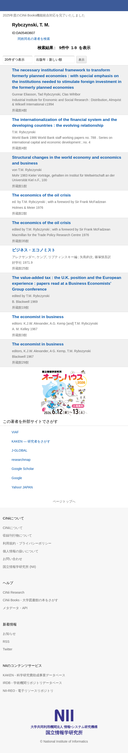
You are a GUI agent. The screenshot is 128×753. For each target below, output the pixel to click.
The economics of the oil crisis (41, 195)
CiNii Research (13, 592)
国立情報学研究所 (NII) (19, 567)
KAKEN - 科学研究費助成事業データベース (34, 675)
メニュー (122, 5)
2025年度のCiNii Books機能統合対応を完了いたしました (44, 15)
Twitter (7, 649)
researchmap (21, 460)
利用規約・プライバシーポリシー (27, 543)
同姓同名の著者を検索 (34, 39)
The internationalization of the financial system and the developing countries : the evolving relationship (64, 122)
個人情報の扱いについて (20, 551)
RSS (6, 641)
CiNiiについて (13, 528)
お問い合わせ (12, 559)
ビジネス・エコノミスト (33, 250)
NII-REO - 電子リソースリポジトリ (28, 691)
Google (17, 478)
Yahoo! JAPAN (22, 487)
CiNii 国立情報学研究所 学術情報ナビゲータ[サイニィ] (20, 5)
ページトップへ (64, 501)
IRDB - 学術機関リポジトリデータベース (32, 683)
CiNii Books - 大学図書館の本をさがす (30, 600)
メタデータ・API (15, 608)
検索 (111, 5)
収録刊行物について (17, 535)
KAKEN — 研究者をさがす (31, 441)
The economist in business (38, 316)
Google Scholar (23, 469)
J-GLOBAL (19, 450)
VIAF (15, 432)
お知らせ (9, 634)
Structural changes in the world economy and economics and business (66, 160)
